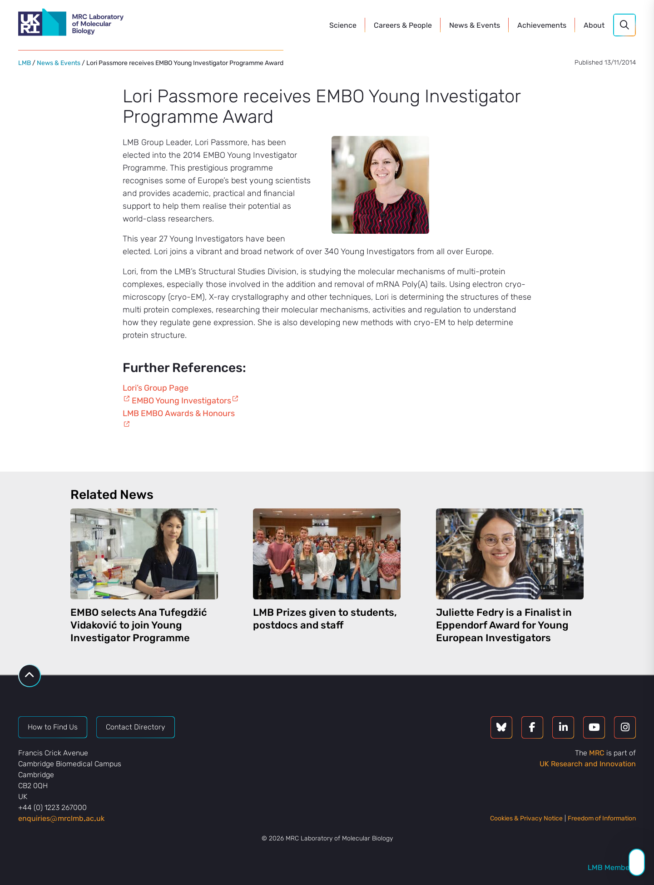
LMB (24, 63)
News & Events (58, 63)
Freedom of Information (602, 818)
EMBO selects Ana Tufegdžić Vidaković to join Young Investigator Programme (138, 625)
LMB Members (612, 867)
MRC (596, 753)
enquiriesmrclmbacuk (61, 818)
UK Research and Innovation (588, 763)
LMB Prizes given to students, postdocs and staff (325, 618)
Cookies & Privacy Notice (526, 818)
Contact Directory (135, 727)
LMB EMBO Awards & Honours (179, 413)
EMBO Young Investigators (181, 401)
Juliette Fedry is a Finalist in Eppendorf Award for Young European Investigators (504, 625)
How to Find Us (53, 727)
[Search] (624, 25)
